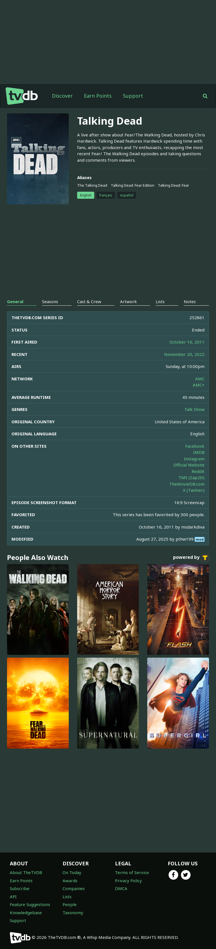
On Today (72, 872)
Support (133, 95)
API (13, 896)
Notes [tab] (190, 301)
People (70, 904)
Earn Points (98, 95)
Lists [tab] (160, 301)
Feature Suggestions (30, 904)
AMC (199, 378)
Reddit (198, 471)
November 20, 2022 (184, 354)
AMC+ (198, 385)
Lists (67, 896)
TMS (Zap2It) (191, 477)
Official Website (188, 465)
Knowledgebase (26, 912)
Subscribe (19, 888)
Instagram (194, 458)
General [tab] (15, 301)
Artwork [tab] (128, 301)
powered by (191, 558)
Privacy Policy (128, 880)
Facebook (194, 446)
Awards (70, 880)
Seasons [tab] (50, 301)
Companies (74, 888)
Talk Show (194, 409)
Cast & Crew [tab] (89, 301)
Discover (62, 95)
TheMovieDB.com (186, 484)
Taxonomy (73, 912)
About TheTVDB (26, 872)
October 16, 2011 (186, 342)
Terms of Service (132, 872)
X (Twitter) (193, 490)
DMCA (121, 888)
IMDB (198, 452)
